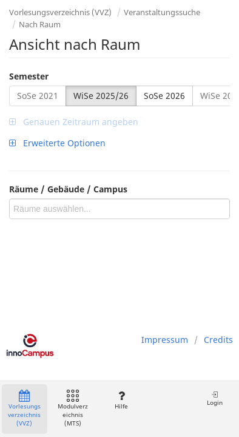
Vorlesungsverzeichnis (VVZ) (60, 12)
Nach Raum (40, 24)
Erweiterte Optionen (57, 143)
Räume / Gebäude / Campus (68, 189)
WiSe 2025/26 (101, 95)
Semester (29, 76)
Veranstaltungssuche (162, 12)
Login (215, 398)
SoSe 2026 (164, 95)
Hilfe (121, 400)
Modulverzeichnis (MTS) (73, 408)
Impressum (164, 339)
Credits (218, 339)
